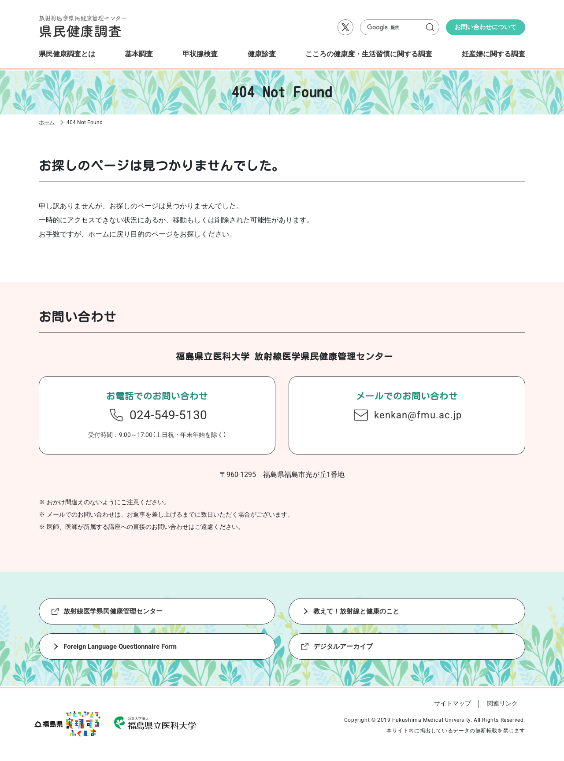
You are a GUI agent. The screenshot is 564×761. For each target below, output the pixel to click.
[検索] (395, 27)
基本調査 (139, 54)
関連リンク (502, 703)
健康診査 (262, 54)
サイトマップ (452, 703)
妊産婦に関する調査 (493, 54)
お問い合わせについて (485, 26)
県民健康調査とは (67, 54)
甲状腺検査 (200, 54)
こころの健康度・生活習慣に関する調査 (368, 54)
